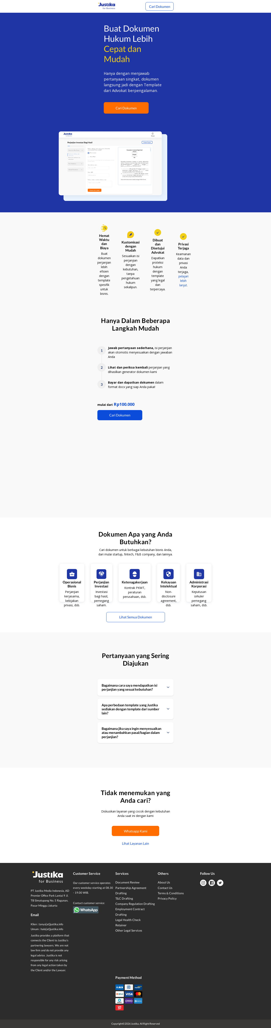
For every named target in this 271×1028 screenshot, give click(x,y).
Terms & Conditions (171, 893)
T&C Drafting (124, 898)
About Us (164, 882)
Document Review (127, 882)
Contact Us (165, 888)
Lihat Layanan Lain (135, 843)
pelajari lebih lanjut (183, 280)
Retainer (121, 925)
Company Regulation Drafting (135, 904)
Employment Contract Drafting (130, 911)
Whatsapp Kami (135, 831)
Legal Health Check (128, 920)
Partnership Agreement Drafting (130, 890)
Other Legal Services (128, 930)
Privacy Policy (167, 898)
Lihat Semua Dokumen (135, 617)
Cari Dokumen (159, 6)
